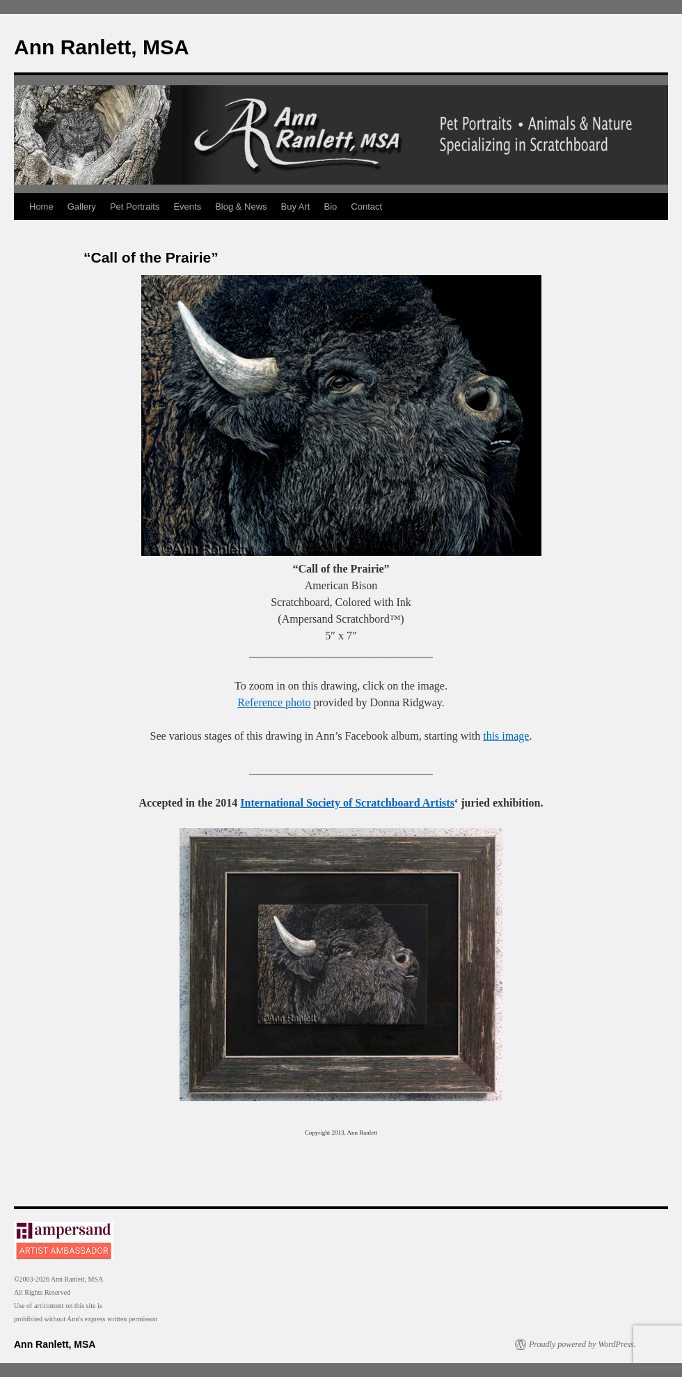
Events (187, 206)
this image (506, 736)
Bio (331, 206)
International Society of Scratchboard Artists (347, 803)
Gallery (82, 206)
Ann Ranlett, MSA (101, 47)
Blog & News (241, 206)
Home (41, 206)
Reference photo (273, 702)
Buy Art (295, 206)
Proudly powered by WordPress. (582, 1344)
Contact (366, 206)
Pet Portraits (135, 206)
